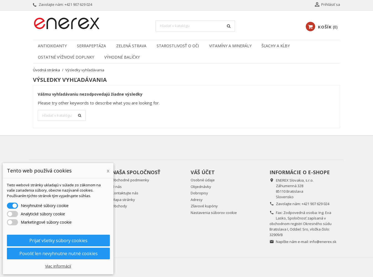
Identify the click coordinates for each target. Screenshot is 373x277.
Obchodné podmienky (130, 179)
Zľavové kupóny (204, 205)
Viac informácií (58, 266)
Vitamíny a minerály (230, 45)
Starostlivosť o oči (178, 45)
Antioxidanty (52, 45)
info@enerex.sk (323, 241)
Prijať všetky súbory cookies (58, 240)
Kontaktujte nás (125, 192)
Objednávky (201, 186)
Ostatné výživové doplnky (66, 57)
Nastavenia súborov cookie (214, 212)
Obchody (119, 205)
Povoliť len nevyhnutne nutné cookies (58, 253)
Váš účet (203, 172)
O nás (117, 186)
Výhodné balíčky (122, 57)
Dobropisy (199, 192)
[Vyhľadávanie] (195, 26)
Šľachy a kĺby (275, 45)
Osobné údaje (203, 179)
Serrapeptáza (91, 45)
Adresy (197, 199)
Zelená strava (131, 45)
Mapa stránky (123, 199)
